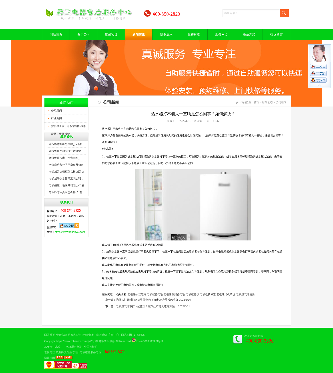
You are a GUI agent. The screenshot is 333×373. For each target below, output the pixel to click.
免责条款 (61, 334)
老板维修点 (192, 294)
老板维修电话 (155, 294)
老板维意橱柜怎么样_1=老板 (66, 144)
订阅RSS (139, 334)
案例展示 (166, 34)
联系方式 (249, 34)
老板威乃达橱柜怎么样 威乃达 (66, 171)
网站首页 (56, 34)
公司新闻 (56, 110)
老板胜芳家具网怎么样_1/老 (65, 192)
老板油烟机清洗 (226, 294)
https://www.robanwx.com (70, 232)
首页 (256, 102)
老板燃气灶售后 (245, 294)
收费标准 (194, 34)
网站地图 (126, 334)
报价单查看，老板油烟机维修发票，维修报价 (68, 127)
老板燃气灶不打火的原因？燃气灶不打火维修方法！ (146, 306)
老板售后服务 (107, 341)
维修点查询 (74, 334)
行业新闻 (56, 118)
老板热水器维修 (137, 294)
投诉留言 (276, 34)
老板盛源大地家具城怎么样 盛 (66, 185)
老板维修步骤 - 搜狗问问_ (64, 157)
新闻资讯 (138, 34)
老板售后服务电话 (174, 294)
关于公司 (83, 34)
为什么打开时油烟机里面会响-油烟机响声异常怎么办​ (147, 299)
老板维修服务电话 (90, 352)
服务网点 (221, 34)
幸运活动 (101, 334)
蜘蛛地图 (49, 357)
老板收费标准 (208, 294)
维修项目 (111, 34)
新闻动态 (267, 102)
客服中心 (113, 334)
